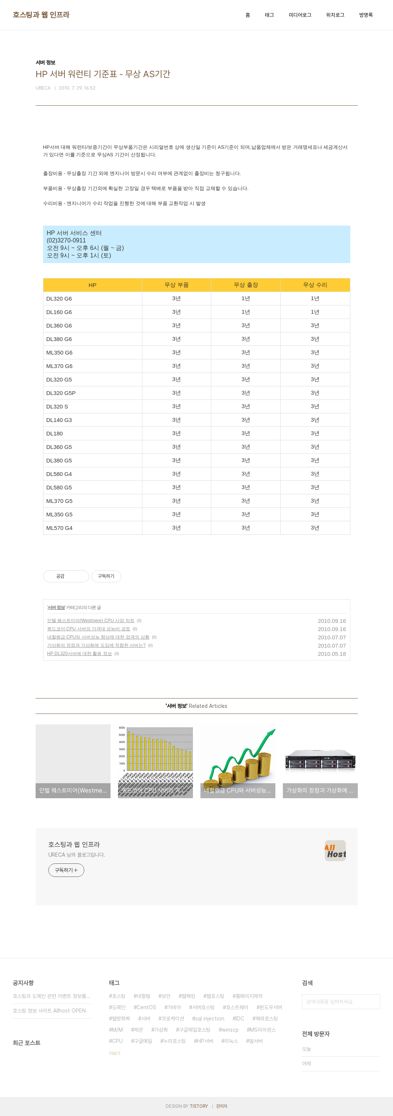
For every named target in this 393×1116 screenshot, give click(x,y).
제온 (138, 1030)
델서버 (256, 1041)
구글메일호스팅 (195, 1030)
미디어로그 (300, 15)
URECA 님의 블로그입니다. (76, 855)
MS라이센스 (263, 1030)
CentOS (146, 1007)
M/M (117, 1030)
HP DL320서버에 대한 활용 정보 (79, 653)
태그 (269, 15)
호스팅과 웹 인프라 (41, 14)
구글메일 (143, 1041)
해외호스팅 (267, 1019)
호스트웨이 (237, 1007)
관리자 (221, 1106)
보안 (165, 996)
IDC (240, 1019)
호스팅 (119, 996)
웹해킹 (188, 996)
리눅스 (231, 1041)
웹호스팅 (215, 996)
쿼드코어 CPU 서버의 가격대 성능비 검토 (88, 628)
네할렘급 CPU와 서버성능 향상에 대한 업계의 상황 (98, 637)
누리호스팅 (174, 1041)
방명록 (366, 15)
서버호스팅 (203, 1007)
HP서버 (205, 1041)
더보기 (114, 1053)
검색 (373, 1002)
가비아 (174, 1007)
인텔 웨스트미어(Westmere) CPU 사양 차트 (90, 620)
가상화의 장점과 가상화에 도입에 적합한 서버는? (96, 645)
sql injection (209, 1019)
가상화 (161, 1030)
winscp (230, 1030)
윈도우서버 (271, 1007)
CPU (117, 1041)
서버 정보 (56, 607)
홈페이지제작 (249, 996)
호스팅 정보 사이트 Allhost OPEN (49, 1011)
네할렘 (143, 996)
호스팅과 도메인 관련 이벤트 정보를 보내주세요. (52, 996)
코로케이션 (172, 1019)
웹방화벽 (121, 1019)
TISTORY (199, 1106)
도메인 (119, 1007)
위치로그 (335, 15)
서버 (145, 1019)
